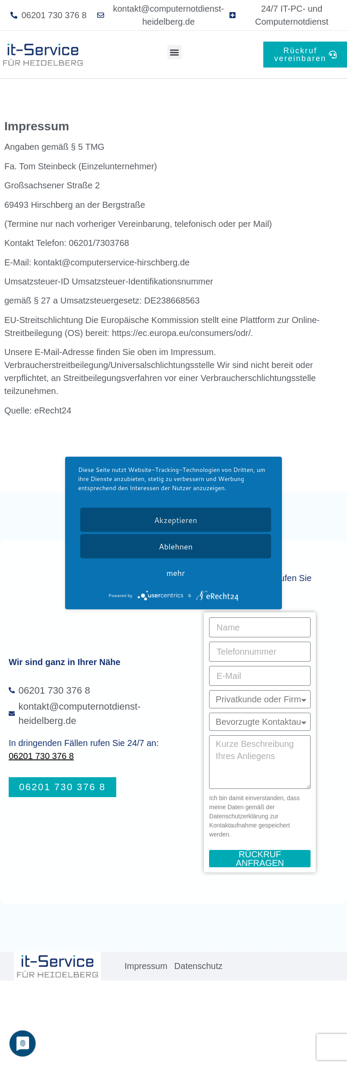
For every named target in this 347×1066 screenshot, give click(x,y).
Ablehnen (176, 546)
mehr (176, 572)
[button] (174, 52)
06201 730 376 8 (41, 756)
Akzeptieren (175, 520)
